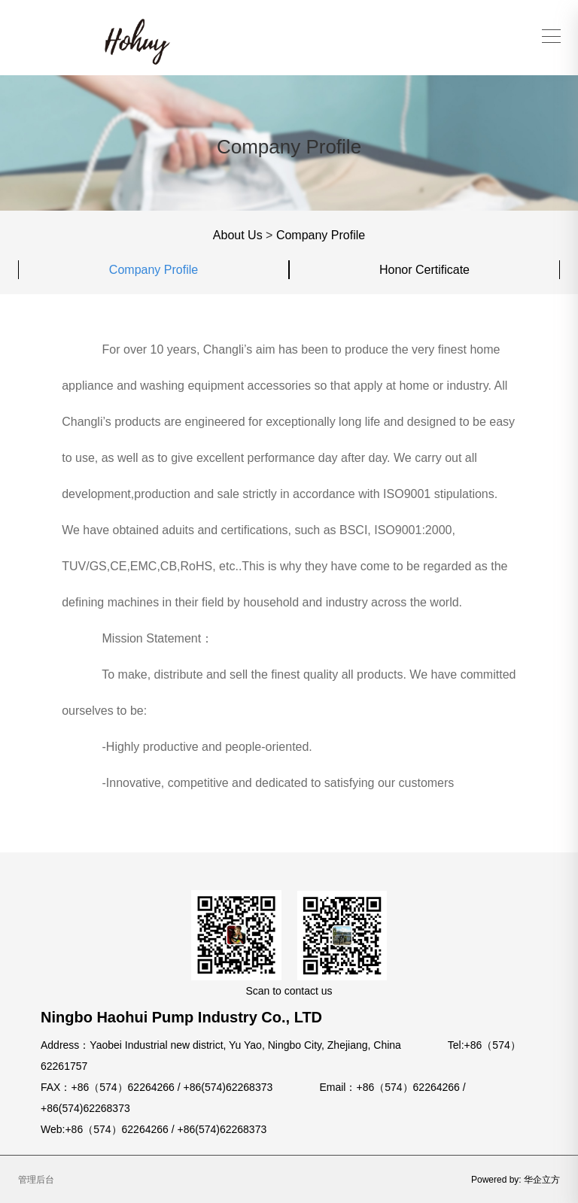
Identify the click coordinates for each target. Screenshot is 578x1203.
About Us (238, 235)
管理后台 (36, 1179)
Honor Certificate (424, 269)
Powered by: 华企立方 (515, 1179)
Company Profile (320, 235)
